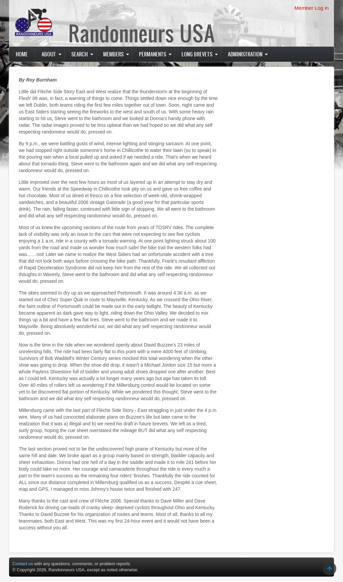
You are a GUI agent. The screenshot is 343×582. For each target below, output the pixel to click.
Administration (245, 54)
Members (113, 54)
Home (22, 54)
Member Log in (311, 8)
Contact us (22, 563)
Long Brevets (197, 54)
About (49, 54)
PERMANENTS (152, 54)
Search (79, 54)
